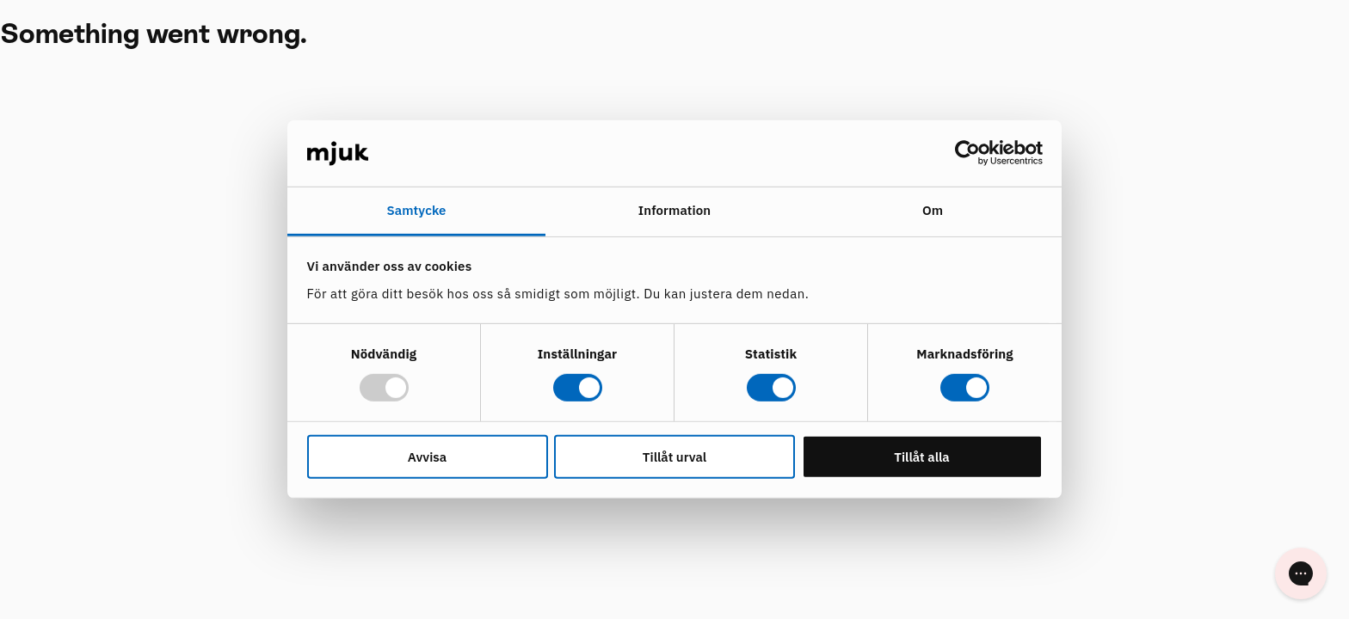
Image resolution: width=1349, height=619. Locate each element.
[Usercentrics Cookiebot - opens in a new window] (967, 153)
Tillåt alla (922, 456)
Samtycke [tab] (416, 210)
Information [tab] (674, 210)
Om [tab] (932, 210)
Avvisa (427, 456)
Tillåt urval (674, 456)
